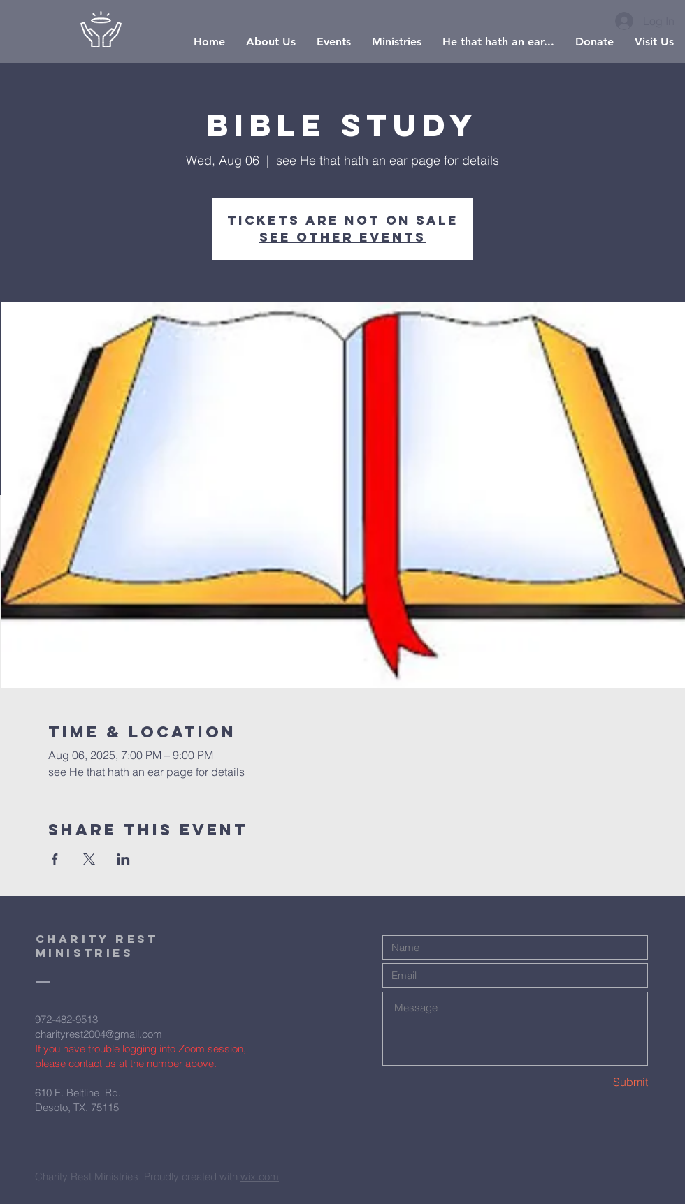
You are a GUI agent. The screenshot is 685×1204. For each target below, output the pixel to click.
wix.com (259, 1176)
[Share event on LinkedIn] (123, 859)
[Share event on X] (89, 859)
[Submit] (598, 1082)
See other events (342, 237)
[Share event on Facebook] (55, 859)
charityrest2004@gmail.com (98, 1034)
